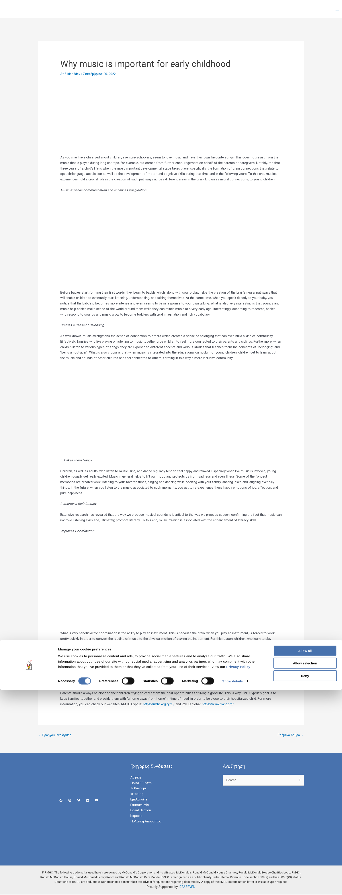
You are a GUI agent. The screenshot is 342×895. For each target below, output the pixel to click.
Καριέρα (136, 816)
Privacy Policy (238, 872)
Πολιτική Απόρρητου (146, 822)
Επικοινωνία (139, 805)
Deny (305, 881)
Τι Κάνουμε (138, 789)
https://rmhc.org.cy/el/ (159, 704)
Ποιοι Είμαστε (141, 783)
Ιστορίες (136, 794)
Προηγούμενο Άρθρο (56, 735)
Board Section (140, 811)
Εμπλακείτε (138, 800)
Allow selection (305, 868)
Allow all (305, 856)
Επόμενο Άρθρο (290, 735)
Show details (232, 886)
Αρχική (135, 778)
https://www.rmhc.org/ (219, 704)
